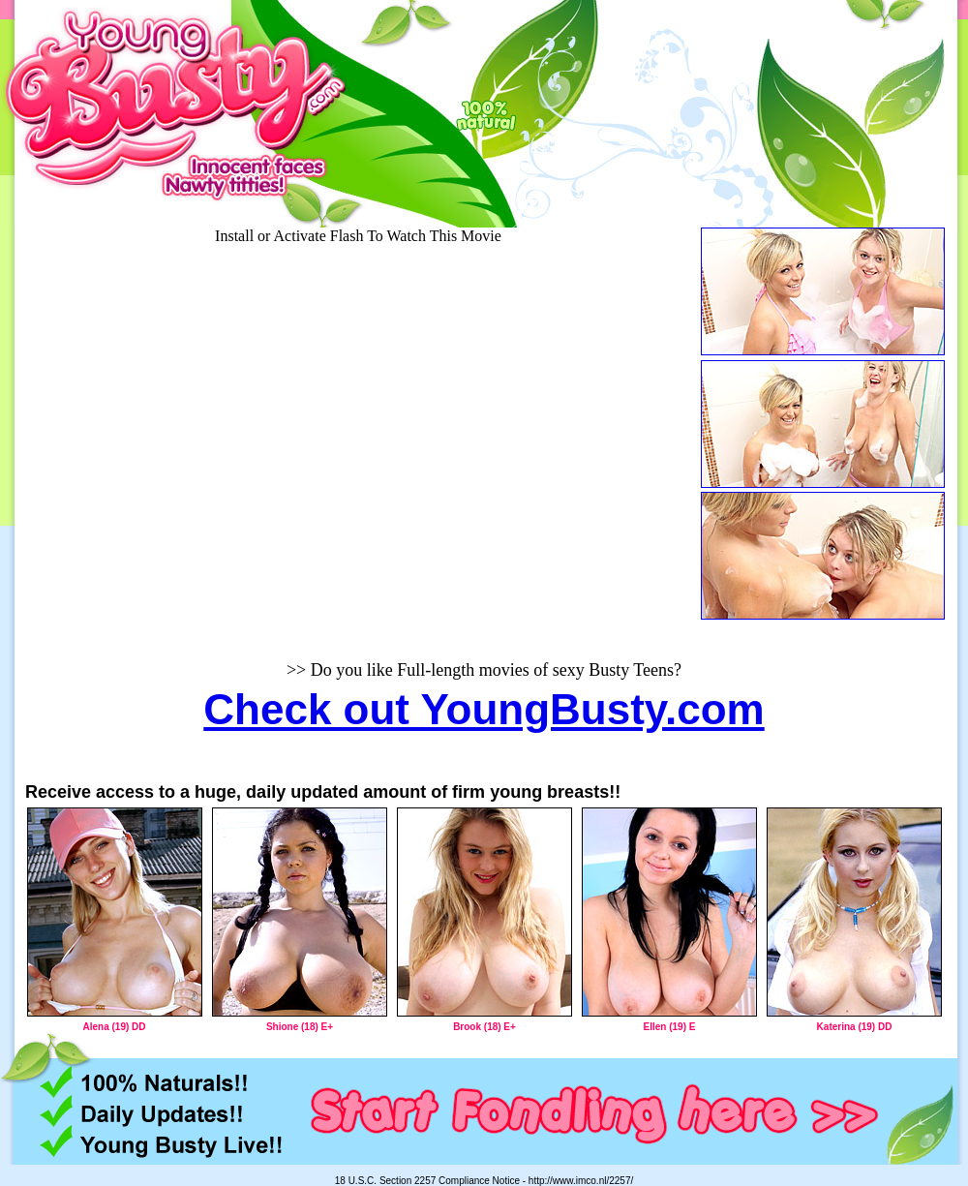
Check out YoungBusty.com (483, 709)
